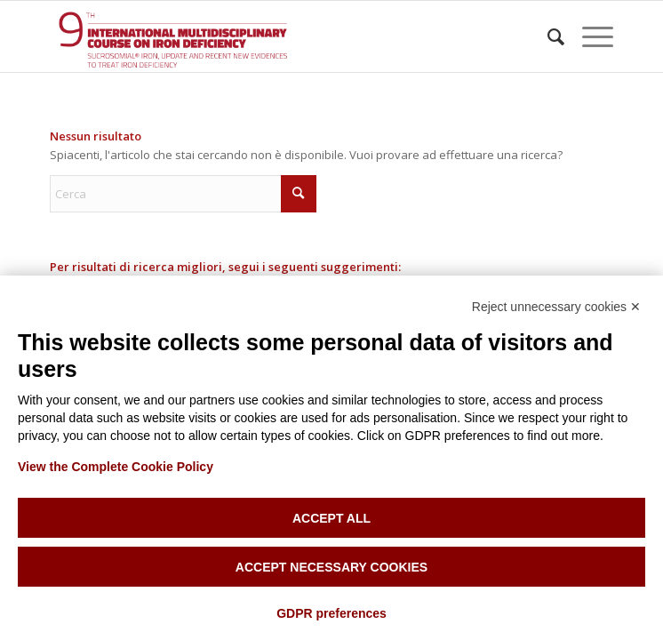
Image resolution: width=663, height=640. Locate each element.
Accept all (331, 518)
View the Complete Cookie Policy (115, 467)
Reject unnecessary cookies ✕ (556, 307)
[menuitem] (547, 36)
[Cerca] (547, 36)
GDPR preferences (331, 613)
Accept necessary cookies (331, 567)
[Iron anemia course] (275, 36)
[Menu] (588, 36)
